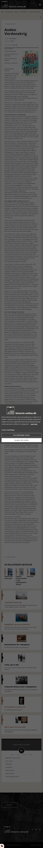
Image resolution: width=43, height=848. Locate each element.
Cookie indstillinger (8, 430)
